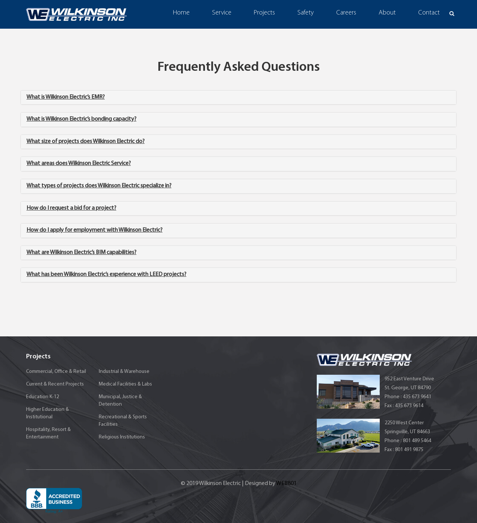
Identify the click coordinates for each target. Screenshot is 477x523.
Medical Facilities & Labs (125, 384)
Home (181, 12)
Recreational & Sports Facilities (123, 420)
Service (221, 12)
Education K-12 (42, 397)
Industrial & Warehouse (124, 371)
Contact (429, 12)
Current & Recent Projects (55, 384)
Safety (305, 12)
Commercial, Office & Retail (56, 371)
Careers (346, 12)
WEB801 (286, 483)
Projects (264, 12)
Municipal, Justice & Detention (120, 400)
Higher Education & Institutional (47, 413)
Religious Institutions (122, 437)
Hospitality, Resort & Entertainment (48, 433)
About (387, 12)
